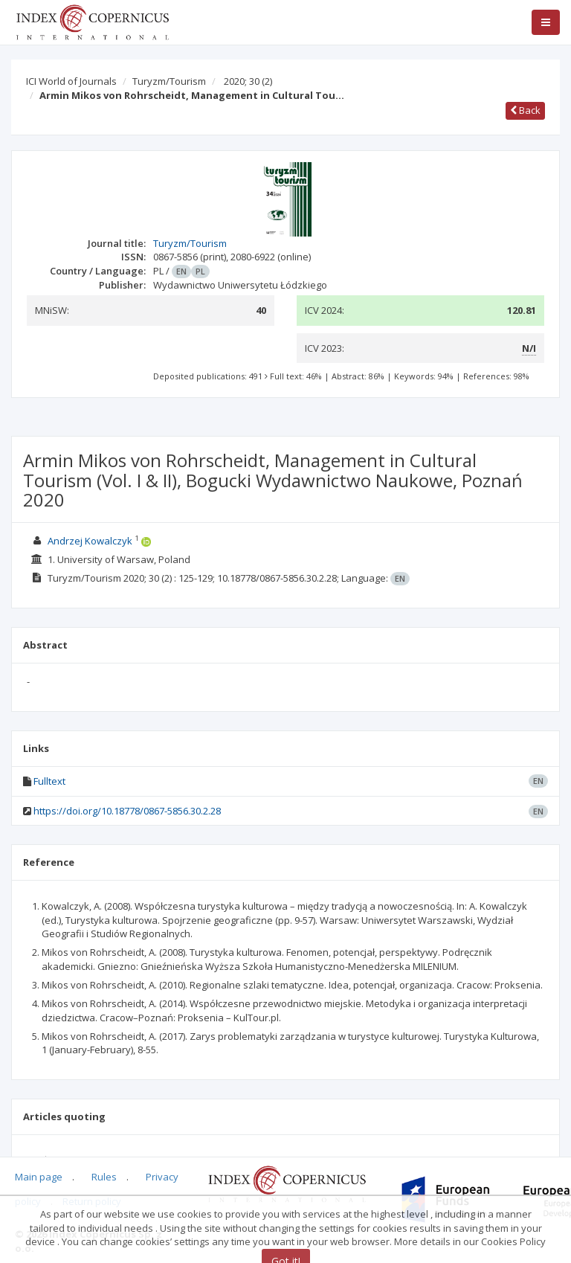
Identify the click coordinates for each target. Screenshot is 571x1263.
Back (525, 110)
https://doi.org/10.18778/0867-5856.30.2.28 (127, 810)
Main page (38, 1176)
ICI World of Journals (71, 81)
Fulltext (49, 781)
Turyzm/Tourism (169, 81)
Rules (104, 1176)
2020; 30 (248, 81)
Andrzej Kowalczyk (90, 540)
